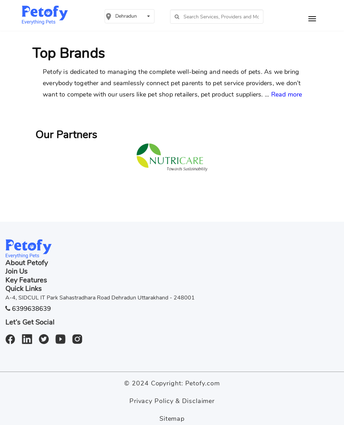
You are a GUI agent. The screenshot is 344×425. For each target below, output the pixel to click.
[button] (129, 16)
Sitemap (172, 418)
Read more (286, 94)
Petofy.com (202, 383)
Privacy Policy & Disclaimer (172, 401)
